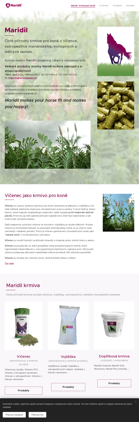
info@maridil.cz (28, 93)
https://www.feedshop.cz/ (22, 78)
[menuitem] (82, 5)
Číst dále (9, 263)
